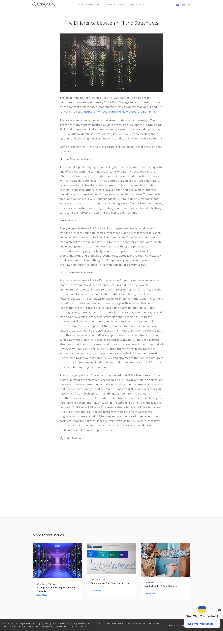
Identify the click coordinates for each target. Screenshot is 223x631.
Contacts (140, 4)
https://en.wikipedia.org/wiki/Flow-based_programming (120, 111)
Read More (41, 595)
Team (80, 4)
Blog (132, 4)
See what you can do (200, 623)
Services (89, 4)
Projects (111, 4)
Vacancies (122, 4)
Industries (100, 4)
